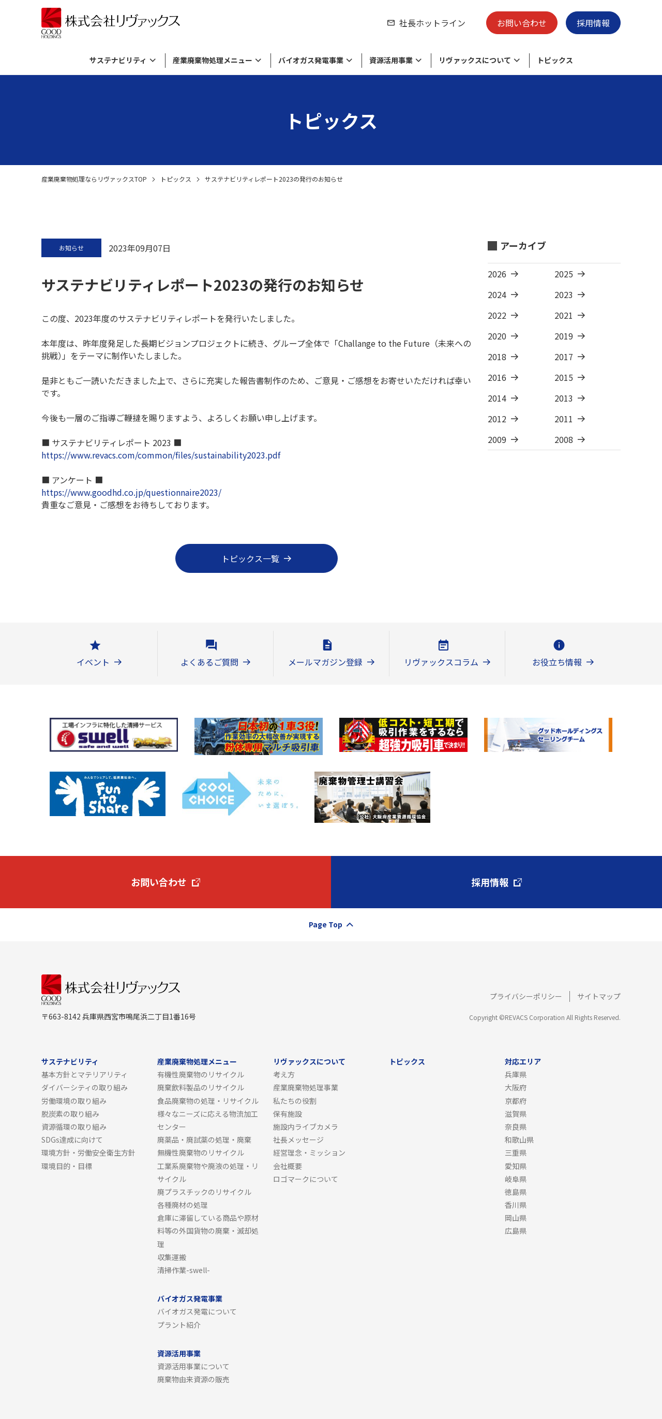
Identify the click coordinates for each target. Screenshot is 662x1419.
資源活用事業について (193, 1366)
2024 (497, 294)
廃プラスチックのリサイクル (204, 1192)
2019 (563, 336)
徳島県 (515, 1192)
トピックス (175, 178)
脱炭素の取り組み (70, 1113)
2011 (563, 418)
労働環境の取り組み (74, 1101)
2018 (497, 356)
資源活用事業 (179, 1353)
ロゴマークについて (305, 1179)
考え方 (284, 1074)
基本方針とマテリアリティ (84, 1074)
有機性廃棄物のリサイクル (200, 1074)
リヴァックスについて (309, 1061)
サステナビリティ (70, 1061)
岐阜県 (515, 1179)
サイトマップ (599, 996)
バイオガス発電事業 (189, 1298)
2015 (563, 377)
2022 (497, 315)
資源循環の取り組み (74, 1126)
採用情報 (593, 23)
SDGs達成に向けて (72, 1139)
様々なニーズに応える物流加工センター (207, 1120)
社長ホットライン (432, 23)
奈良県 (515, 1126)
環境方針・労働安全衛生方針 (88, 1152)
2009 (497, 439)
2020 (497, 336)
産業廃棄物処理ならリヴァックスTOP (94, 178)
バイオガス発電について (197, 1311)
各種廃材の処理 (182, 1205)
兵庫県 (515, 1074)
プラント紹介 (179, 1325)
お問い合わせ (522, 23)
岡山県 (515, 1218)
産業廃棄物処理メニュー (197, 1061)
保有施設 (287, 1113)
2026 (497, 274)
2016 (497, 377)
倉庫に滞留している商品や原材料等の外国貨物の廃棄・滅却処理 (208, 1231)
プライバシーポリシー (526, 996)
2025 (563, 274)
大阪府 (515, 1087)
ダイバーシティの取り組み (84, 1087)
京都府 (515, 1101)
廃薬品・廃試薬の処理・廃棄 (204, 1139)
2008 (563, 439)
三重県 (515, 1152)
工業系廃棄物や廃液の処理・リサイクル (208, 1172)
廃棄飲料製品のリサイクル (200, 1087)
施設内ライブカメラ (305, 1126)
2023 (563, 294)
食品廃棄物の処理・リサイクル (208, 1101)
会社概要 (287, 1166)
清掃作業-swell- (183, 1270)
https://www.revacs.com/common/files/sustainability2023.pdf (160, 455)
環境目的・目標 (66, 1166)
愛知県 (515, 1166)
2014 (497, 398)
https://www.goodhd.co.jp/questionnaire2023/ (131, 492)
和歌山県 (519, 1139)
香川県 (515, 1205)
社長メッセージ (298, 1139)
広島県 (515, 1230)
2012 (497, 418)
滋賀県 (515, 1113)
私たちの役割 (295, 1101)
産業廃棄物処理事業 (305, 1087)
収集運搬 (171, 1257)
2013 (563, 398)
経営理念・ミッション (309, 1152)
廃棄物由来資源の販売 (193, 1379)
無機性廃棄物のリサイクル (200, 1152)
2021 (563, 315)
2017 (563, 356)
